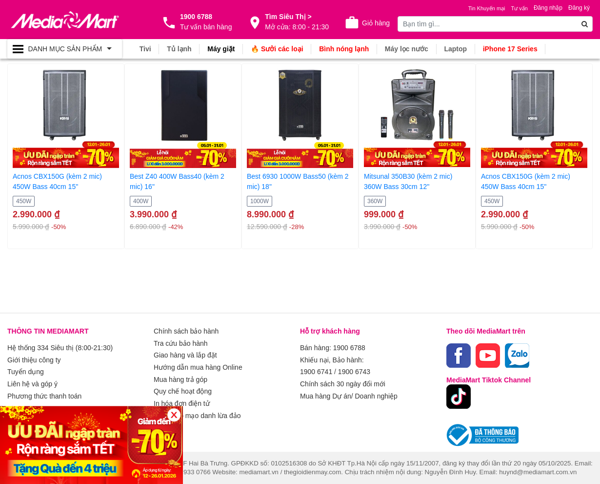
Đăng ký (579, 7)
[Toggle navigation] (64, 49)
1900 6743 (354, 371)
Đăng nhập (548, 7)
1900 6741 (316, 371)
